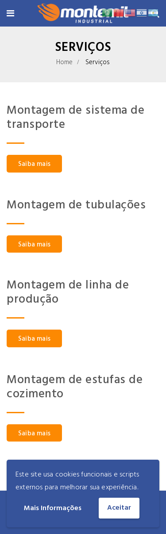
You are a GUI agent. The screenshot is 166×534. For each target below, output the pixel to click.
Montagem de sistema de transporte (75, 117)
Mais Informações (52, 508)
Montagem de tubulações (76, 205)
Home (64, 62)
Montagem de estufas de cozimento (75, 387)
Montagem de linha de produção (68, 292)
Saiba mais (34, 164)
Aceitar (119, 508)
